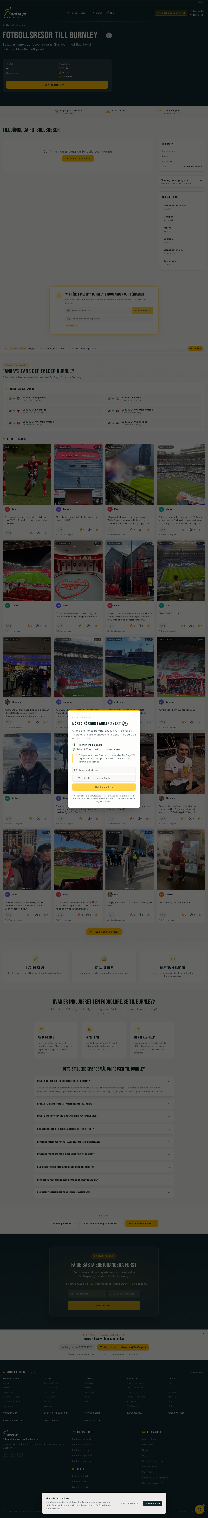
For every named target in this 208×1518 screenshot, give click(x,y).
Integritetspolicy (54, 1508)
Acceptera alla (153, 1503)
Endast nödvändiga (129, 1503)
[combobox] (104, 778)
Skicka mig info (104, 787)
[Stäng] (136, 714)
